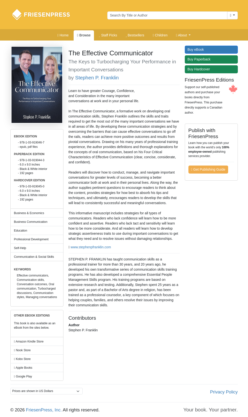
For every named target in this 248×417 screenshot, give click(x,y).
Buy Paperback (200, 59)
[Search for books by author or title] (167, 15)
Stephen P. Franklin (97, 77)
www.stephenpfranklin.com (91, 247)
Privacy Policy (224, 391)
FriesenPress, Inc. (44, 409)
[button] (183, 35)
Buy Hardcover (199, 69)
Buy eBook (196, 49)
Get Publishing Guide (208, 169)
